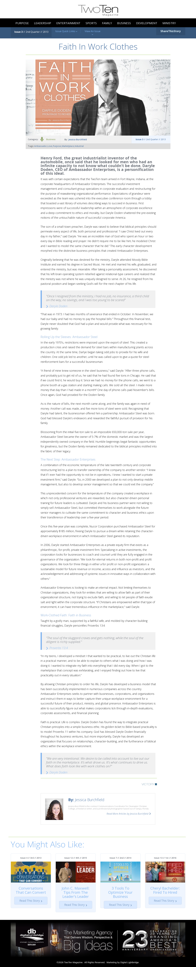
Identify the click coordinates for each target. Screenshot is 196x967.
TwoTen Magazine (73, 962)
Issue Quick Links (66, 31)
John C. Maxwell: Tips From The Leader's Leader (76, 892)
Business (50, 139)
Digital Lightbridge (129, 962)
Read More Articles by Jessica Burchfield (127, 813)
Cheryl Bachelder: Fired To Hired (165, 890)
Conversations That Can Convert (31, 890)
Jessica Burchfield (77, 139)
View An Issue (92, 33)
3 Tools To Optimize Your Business (120, 892)
